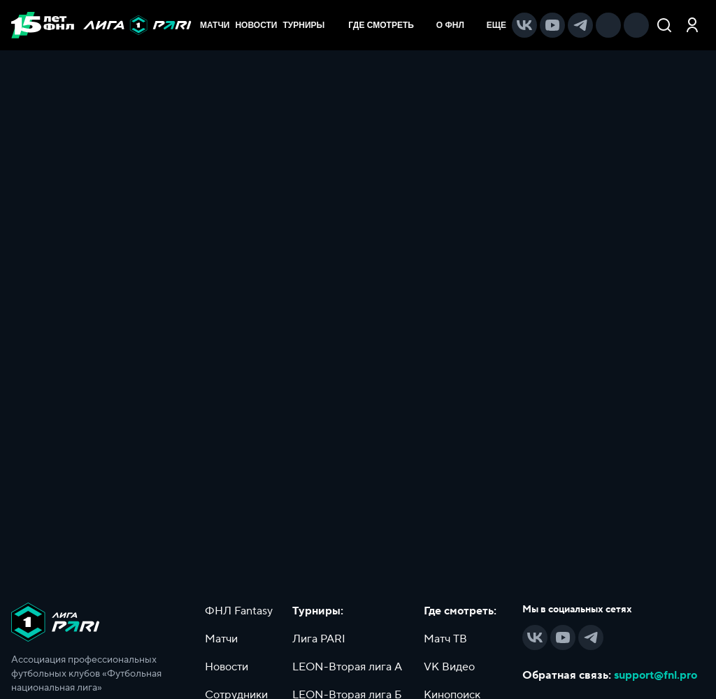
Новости (226, 667)
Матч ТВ (445, 639)
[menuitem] (388, 25)
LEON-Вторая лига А (347, 667)
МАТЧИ (214, 25)
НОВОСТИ (256, 25)
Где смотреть (388, 25)
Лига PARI (318, 639)
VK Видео (449, 667)
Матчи (221, 639)
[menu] (423, 25)
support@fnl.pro (655, 675)
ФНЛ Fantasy (239, 611)
